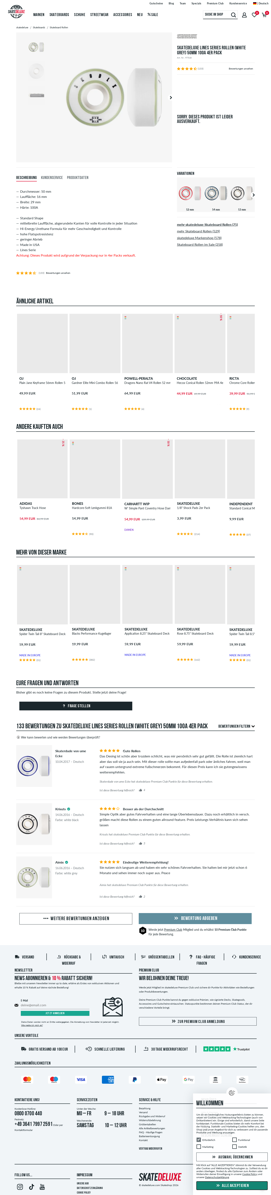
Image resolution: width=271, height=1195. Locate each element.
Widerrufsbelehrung (150, 1120)
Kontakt (143, 1140)
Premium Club (173, 929)
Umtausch (113, 957)
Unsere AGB (83, 1183)
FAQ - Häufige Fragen (150, 1132)
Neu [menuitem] (140, 15)
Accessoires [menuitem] (122, 15)
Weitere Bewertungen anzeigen (75, 918)
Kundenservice (246, 957)
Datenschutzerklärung (90, 1188)
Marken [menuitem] (39, 15)
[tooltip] (68, 809)
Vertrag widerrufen (150, 1148)
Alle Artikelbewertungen (152, 1128)
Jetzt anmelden (55, 1013)
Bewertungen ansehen (241, 68)
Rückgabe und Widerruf (152, 1116)
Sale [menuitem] (153, 15)
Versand (24, 957)
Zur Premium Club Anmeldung (197, 1021)
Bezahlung (144, 1108)
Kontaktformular (24, 1130)
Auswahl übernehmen (232, 1157)
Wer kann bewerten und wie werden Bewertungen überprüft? (58, 737)
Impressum (84, 1175)
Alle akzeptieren (232, 1186)
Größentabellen (157, 957)
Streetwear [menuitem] (99, 15)
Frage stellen (75, 706)
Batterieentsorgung (149, 1136)
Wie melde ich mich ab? (32, 1025)
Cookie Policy (84, 1192)
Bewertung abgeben (195, 918)
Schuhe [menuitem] (79, 15)
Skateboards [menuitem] (59, 15)
